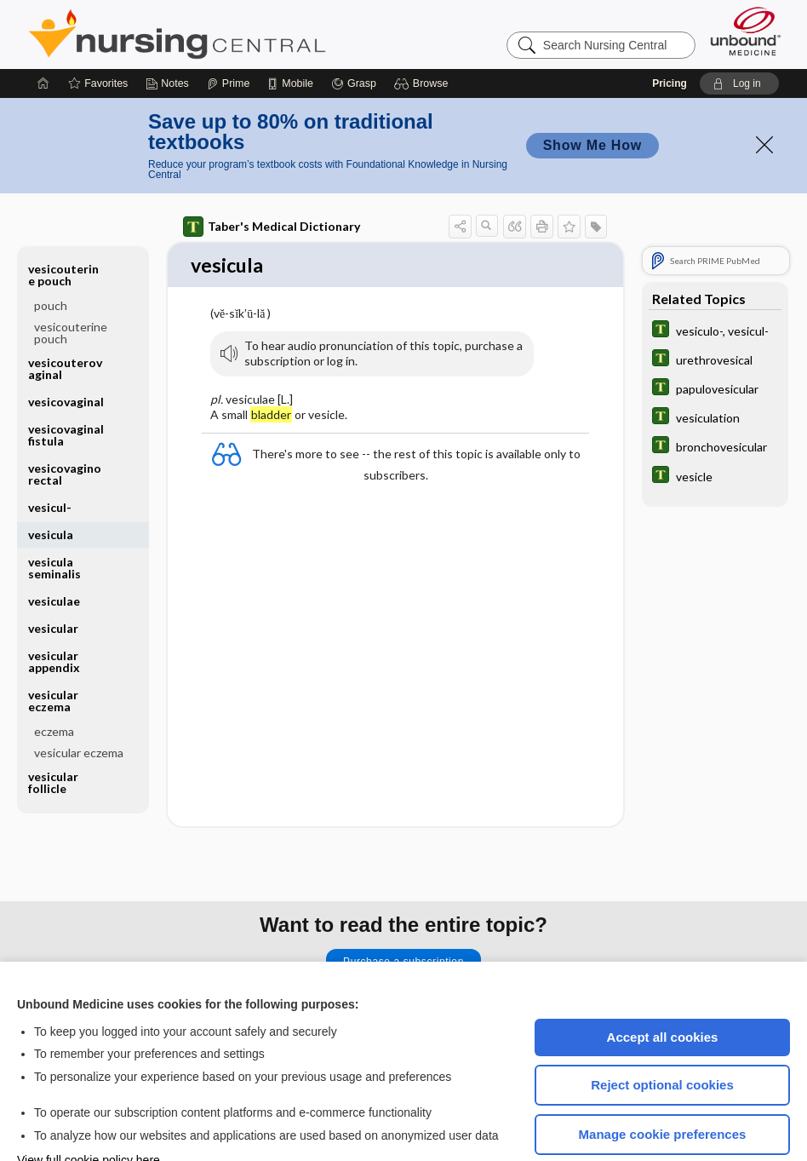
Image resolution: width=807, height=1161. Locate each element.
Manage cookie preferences (663, 1083)
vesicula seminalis (54, 516)
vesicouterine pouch (63, 223)
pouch (50, 254)
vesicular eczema (53, 649)
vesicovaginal (66, 350)
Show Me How (592, 94)
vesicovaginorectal (64, 423)
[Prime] (228, 32)
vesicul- (50, 456)
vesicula (50, 483)
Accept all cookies (662, 986)
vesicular (53, 577)
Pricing (669, 32)
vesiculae (54, 550)
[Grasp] (353, 32)
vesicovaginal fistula (66, 384)
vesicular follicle (53, 731)
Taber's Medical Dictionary (271, 175)
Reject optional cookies (662, 1033)
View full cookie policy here (88, 1109)
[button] (423, 32)
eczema (54, 680)
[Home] (43, 32)
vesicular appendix (54, 610)
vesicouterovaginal (65, 317)
